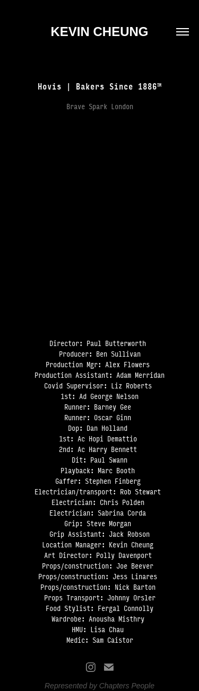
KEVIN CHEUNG (99, 31)
